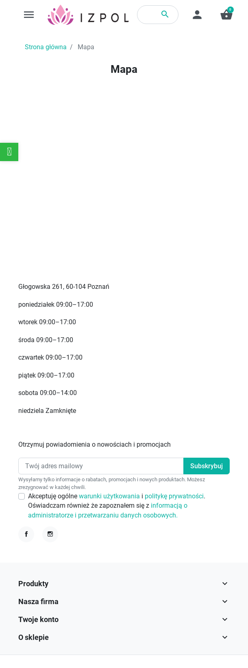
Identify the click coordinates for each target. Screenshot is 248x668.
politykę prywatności (174, 496)
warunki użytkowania (110, 496)
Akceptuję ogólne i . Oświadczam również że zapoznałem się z (116, 505)
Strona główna (46, 47)
